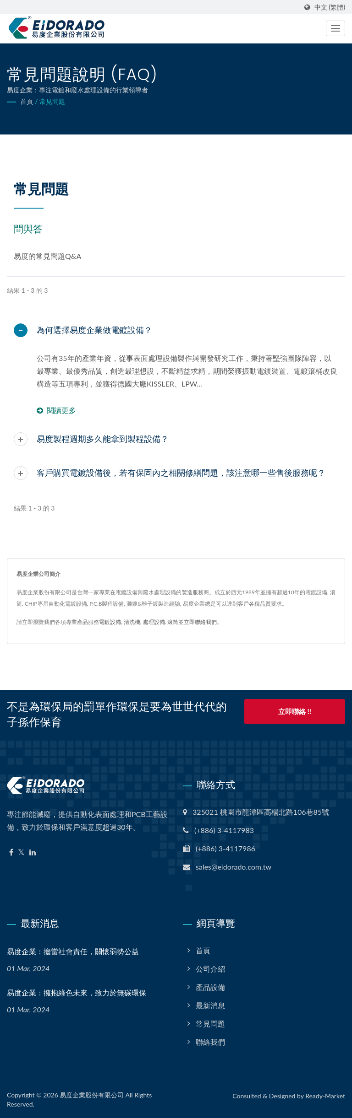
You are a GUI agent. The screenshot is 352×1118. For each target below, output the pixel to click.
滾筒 (172, 621)
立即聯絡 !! (294, 712)
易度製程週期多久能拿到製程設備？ (103, 439)
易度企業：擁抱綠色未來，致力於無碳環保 (76, 993)
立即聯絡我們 (200, 621)
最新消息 (210, 1005)
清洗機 (132, 621)
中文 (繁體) (329, 7)
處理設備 (154, 621)
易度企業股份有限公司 (92, 1095)
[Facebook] (11, 852)
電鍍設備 (110, 621)
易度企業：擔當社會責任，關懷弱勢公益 (73, 951)
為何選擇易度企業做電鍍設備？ (94, 330)
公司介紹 (210, 968)
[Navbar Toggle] (335, 28)
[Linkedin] (32, 852)
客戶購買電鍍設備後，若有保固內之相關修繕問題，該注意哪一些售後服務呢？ (181, 472)
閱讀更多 (56, 410)
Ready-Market (325, 1096)
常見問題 (52, 101)
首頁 (26, 101)
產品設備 (210, 987)
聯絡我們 (210, 1041)
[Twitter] (21, 852)
